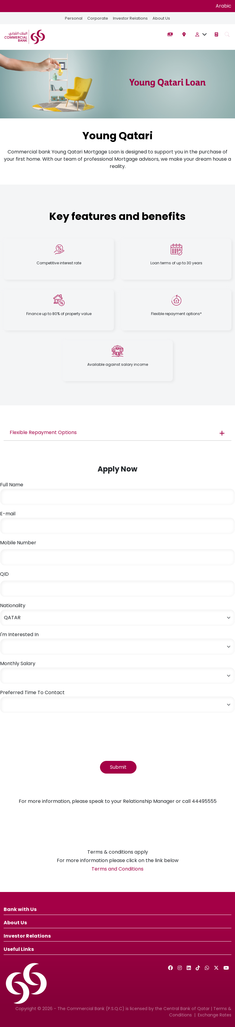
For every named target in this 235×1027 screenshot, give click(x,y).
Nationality (12, 605)
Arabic (223, 5)
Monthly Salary (17, 663)
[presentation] (46, 730)
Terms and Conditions (117, 868)
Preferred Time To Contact (32, 692)
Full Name (11, 484)
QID (4, 574)
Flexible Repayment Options (43, 432)
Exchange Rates (214, 1015)
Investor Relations (130, 18)
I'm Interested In (19, 634)
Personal (73, 18)
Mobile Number (18, 542)
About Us (161, 18)
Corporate (97, 18)
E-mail (7, 513)
